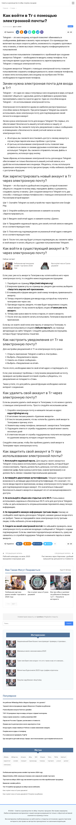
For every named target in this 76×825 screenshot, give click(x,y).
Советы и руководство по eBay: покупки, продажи (19, 3)
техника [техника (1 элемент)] (42, 761)
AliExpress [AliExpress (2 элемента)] (14, 757)
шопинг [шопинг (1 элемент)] (66, 761)
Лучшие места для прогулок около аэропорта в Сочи (21, 724)
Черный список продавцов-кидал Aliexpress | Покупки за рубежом (26, 706)
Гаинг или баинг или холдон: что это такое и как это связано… (40, 661)
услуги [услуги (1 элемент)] (58, 761)
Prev (8, 604)
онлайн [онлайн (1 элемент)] (15, 761)
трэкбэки (39, 617)
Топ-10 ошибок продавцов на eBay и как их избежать (21, 787)
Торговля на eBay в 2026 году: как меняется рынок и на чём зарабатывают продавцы (33, 779)
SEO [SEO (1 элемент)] (36, 757)
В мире (70, 26)
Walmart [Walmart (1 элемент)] (63, 757)
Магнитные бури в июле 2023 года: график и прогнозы (37, 670)
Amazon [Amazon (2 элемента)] (23, 757)
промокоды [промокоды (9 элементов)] (33, 761)
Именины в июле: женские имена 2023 (31, 651)
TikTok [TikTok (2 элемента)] (56, 757)
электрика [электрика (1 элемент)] (7, 764)
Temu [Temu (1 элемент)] (49, 757)
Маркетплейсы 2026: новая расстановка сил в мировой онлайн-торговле (29, 776)
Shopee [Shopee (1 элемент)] (42, 757)
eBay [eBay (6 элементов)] (30, 757)
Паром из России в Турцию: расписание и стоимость (21, 720)
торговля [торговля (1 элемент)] (51, 761)
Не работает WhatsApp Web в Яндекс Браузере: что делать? (24, 702)
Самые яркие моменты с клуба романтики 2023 (19, 717)
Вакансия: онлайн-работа (11, 783)
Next (14, 604)
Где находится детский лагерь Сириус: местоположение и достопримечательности (33, 738)
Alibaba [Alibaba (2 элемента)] (6, 757)
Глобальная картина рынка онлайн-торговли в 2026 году (24, 266)
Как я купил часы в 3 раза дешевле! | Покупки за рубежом (23, 794)
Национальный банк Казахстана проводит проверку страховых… (42, 641)
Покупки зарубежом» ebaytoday (29, 680)
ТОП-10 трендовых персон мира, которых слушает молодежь (25, 713)
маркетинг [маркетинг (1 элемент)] (7, 761)
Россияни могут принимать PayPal (15, 735)
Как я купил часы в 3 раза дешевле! (15, 790)
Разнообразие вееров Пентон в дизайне (17, 710)
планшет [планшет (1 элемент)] (24, 761)
